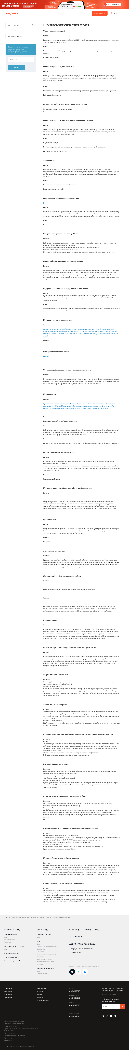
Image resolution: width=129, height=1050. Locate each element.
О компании (8, 988)
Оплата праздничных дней (54, 31)
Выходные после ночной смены (56, 352)
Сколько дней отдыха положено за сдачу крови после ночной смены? (71, 828)
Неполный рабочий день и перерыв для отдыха (62, 576)
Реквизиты (8, 991)
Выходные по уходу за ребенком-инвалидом (60, 421)
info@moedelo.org (75, 1016)
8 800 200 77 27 (74, 1005)
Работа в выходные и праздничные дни (58, 452)
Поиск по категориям (15, 36)
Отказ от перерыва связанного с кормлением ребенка (64, 796)
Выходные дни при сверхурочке (55, 764)
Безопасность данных (10, 1026)
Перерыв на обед (50, 394)
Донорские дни (49, 160)
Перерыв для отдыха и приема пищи (58, 320)
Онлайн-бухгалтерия (11, 934)
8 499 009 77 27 (74, 991)
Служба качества (43, 1000)
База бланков (40, 951)
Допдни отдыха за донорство (55, 705)
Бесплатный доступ (99, 13)
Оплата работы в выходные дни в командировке (63, 261)
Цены (5, 937)
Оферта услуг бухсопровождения (14, 1033)
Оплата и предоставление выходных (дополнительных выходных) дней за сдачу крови (78, 734)
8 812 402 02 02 (74, 998)
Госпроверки (40, 956)
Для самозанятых (75, 952)
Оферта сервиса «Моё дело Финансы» (15, 1035)
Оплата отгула (49, 520)
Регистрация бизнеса (11, 957)
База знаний (75, 936)
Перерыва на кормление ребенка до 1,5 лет (60, 234)
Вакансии (40, 991)
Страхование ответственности (14, 1023)
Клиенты (40, 997)
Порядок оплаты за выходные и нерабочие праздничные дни (67, 488)
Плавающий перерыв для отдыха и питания (61, 858)
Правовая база (41, 949)
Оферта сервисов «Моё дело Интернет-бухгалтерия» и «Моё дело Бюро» (21, 1029)
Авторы (39, 994)
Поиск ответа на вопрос (44, 959)
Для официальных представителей (81, 949)
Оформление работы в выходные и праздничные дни (65, 104)
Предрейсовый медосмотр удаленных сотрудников (63, 883)
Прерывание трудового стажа (55, 675)
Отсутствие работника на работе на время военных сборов (67, 370)
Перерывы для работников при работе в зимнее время (65, 288)
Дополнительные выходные (54, 551)
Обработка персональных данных (14, 1021)
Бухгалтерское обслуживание (14, 946)
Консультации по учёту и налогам (47, 946)
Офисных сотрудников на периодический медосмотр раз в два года (70, 647)
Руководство (8, 997)
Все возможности (9, 939)
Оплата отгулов (50, 620)
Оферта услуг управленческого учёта (15, 1038)
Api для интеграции (42, 973)
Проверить (16, 67)
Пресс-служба (41, 988)
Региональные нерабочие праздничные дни (61, 198)
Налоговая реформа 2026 (12, 961)
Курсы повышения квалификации (46, 954)
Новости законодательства (45, 961)
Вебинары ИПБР (42, 964)
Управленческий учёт (11, 953)
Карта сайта (8, 1040)
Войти (115, 13)
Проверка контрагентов (45, 968)
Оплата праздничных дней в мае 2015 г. (59, 67)
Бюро (38, 941)
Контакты (8, 994)
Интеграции (7, 942)
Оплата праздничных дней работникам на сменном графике (68, 120)
